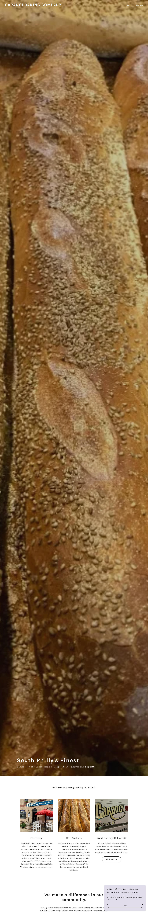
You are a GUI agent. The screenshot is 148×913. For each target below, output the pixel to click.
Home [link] (129, 5)
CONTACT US (111, 859)
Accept (125, 905)
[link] (33, 6)
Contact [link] (139, 5)
